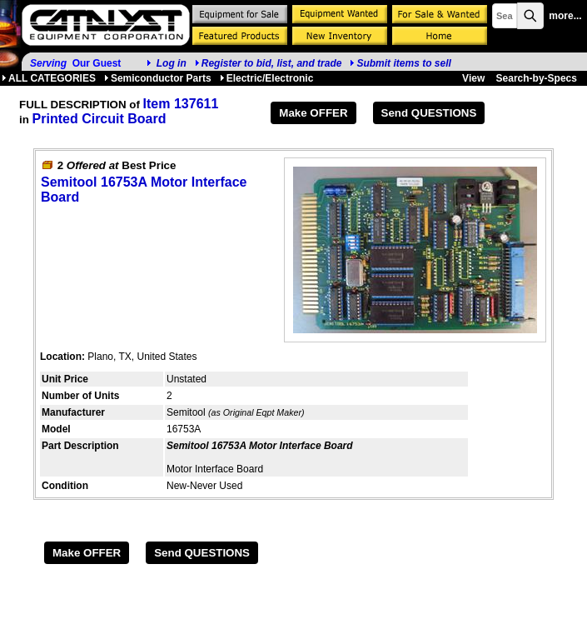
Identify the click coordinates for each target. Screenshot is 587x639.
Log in (172, 63)
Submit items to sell (400, 63)
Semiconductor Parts (157, 78)
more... (565, 16)
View (473, 78)
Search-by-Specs (536, 78)
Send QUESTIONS (429, 113)
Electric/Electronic (267, 78)
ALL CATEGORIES (49, 78)
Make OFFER (313, 113)
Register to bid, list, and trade (271, 63)
